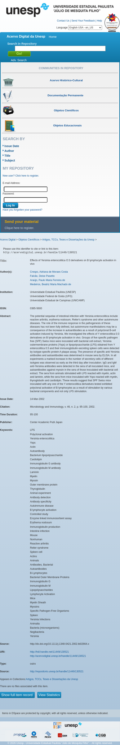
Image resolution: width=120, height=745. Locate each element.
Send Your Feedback (83, 20)
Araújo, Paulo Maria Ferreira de (47, 280)
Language (79, 27)
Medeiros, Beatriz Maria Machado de (50, 284)
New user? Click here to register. (21, 175)
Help (99, 20)
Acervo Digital (7, 239)
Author (9, 151)
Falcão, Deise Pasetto (42, 276)
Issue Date (11, 146)
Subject (9, 160)
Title (7, 155)
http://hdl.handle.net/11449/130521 (49, 651)
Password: (8, 193)
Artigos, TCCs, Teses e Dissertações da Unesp (68, 239)
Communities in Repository (61, 68)
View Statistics (49, 695)
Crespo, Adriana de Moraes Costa (49, 271)
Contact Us (63, 20)
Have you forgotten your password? (22, 209)
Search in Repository (22, 43)
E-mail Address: (11, 183)
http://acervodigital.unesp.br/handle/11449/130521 (58, 656)
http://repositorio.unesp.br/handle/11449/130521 (57, 671)
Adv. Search (19, 60)
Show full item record (17, 695)
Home (53, 36)
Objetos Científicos (29, 239)
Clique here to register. (19, 228)
